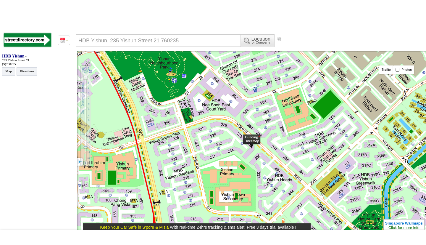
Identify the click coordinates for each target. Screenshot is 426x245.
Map (8, 71)
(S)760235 (9, 64)
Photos (404, 70)
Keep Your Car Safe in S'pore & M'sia (134, 227)
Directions (27, 71)
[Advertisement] (331, 49)
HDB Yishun (13, 56)
